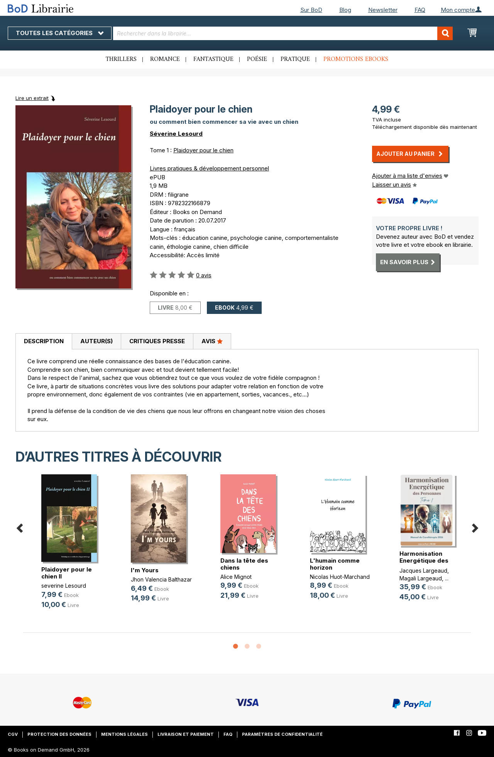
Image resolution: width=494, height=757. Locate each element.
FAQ (419, 9)
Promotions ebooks (355, 59)
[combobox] (283, 33)
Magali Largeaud (420, 578)
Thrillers (121, 59)
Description (44, 341)
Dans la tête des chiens (244, 564)
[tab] (43, 341)
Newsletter (383, 9)
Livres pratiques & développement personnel (209, 168)
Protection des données (59, 734)
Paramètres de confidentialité (282, 734)
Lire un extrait (32, 98)
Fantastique (213, 59)
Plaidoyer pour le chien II (66, 573)
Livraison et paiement (185, 734)
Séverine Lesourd (176, 133)
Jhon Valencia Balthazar (161, 579)
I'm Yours (145, 570)
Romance (165, 59)
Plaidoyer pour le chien (203, 150)
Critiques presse (157, 341)
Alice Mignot (236, 576)
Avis (212, 341)
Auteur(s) (96, 341)
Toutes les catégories (59, 33)
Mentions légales (124, 734)
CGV (13, 734)
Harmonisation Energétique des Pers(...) (423, 560)
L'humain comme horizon (335, 564)
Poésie (257, 59)
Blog (345, 9)
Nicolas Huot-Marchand (340, 576)
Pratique (295, 59)
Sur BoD (311, 9)
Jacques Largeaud (423, 570)
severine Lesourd (63, 585)
